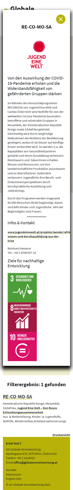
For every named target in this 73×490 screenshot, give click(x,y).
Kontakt (11, 470)
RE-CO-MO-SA (17, 396)
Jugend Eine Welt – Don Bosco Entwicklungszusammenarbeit (30, 410)
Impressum (13, 474)
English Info (13, 479)
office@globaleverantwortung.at (35, 462)
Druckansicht (61, 435)
